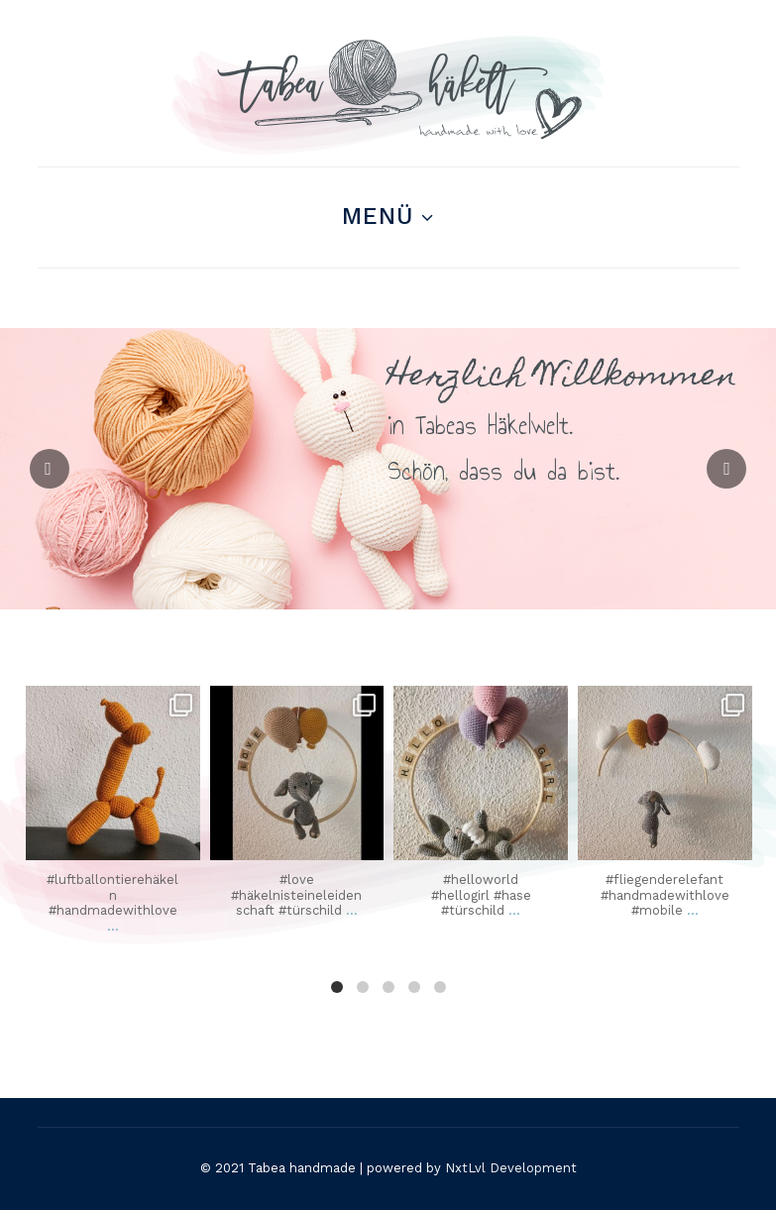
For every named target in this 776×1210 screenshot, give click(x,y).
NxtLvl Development (511, 1167)
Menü (378, 216)
